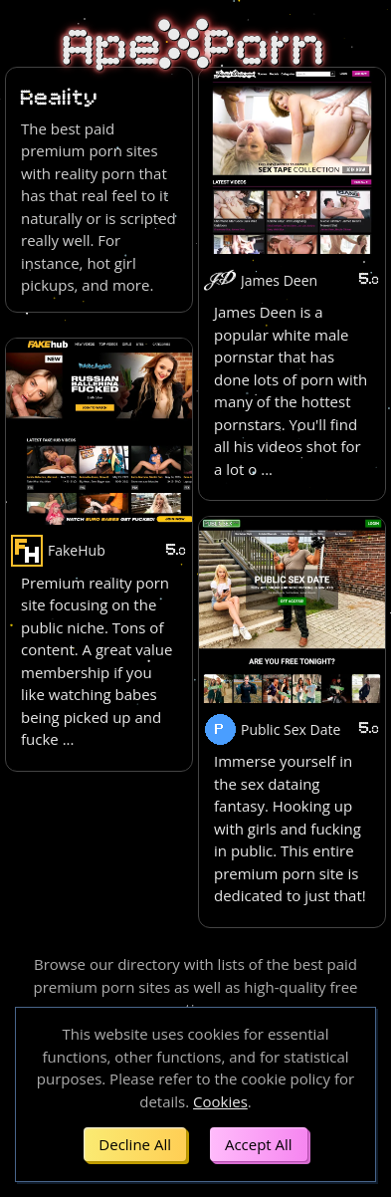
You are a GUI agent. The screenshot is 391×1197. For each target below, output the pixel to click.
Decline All (134, 1144)
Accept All (259, 1144)
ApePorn (195, 48)
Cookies (220, 1101)
